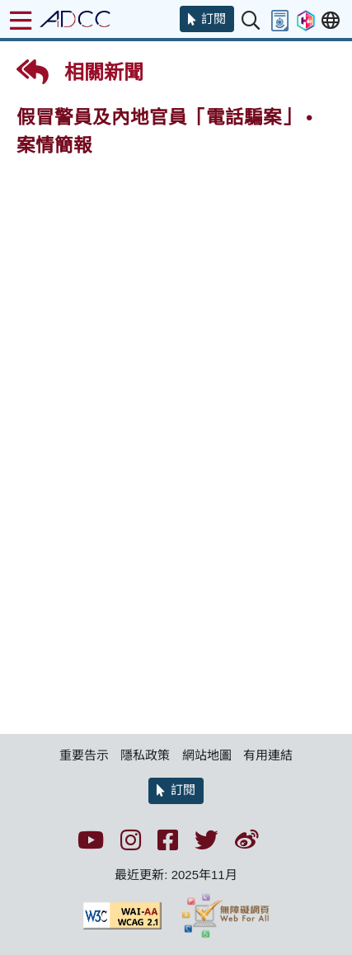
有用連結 (268, 755)
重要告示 (84, 755)
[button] (207, 19)
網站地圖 (207, 755)
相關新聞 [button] (79, 72)
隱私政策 (145, 755)
